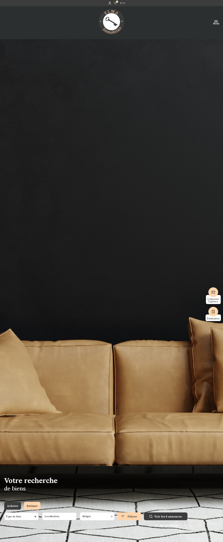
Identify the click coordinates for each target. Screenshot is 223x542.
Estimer (32, 506)
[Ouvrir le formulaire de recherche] (129, 516)
